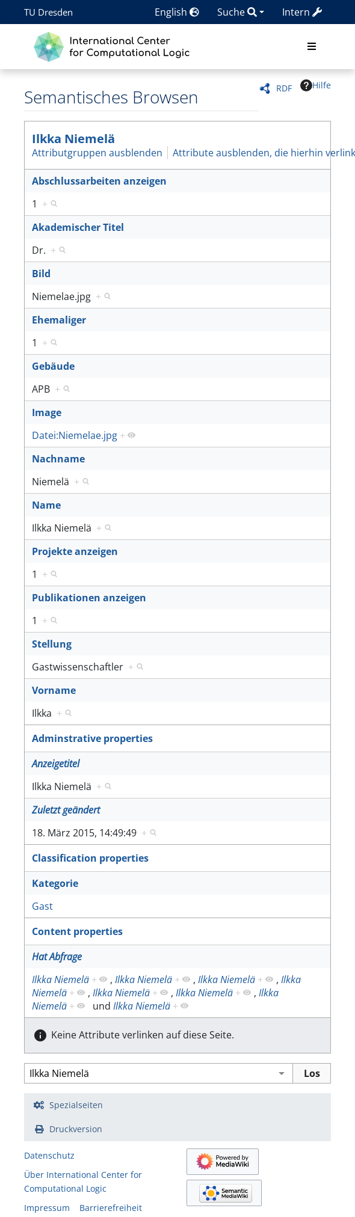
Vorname (54, 690)
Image (46, 412)
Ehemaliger (59, 319)
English (177, 12)
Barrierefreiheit (110, 1207)
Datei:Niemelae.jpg (74, 435)
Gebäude (53, 366)
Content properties (77, 931)
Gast (42, 906)
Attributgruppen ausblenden (97, 152)
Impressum (47, 1207)
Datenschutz (49, 1155)
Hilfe (315, 85)
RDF (284, 88)
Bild (41, 273)
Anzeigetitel (55, 763)
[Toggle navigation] (311, 47)
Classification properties (90, 858)
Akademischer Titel (78, 227)
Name (46, 505)
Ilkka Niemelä (73, 138)
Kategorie (55, 883)
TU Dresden (48, 12)
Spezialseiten (76, 1105)
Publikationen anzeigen (89, 597)
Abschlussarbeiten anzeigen (99, 181)
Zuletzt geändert (66, 810)
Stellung (52, 644)
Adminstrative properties (92, 738)
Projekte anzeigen (75, 551)
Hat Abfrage (57, 956)
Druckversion (75, 1129)
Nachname (58, 458)
